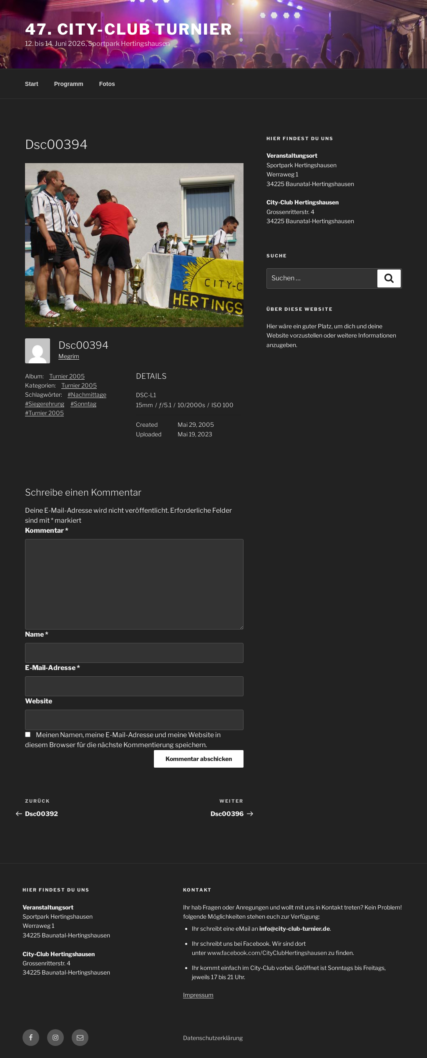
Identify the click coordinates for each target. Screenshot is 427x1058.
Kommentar (46, 530)
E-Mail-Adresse (52, 668)
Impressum (198, 994)
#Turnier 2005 (44, 412)
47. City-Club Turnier (128, 29)
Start (31, 84)
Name (36, 634)
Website (38, 701)
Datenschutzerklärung (213, 1037)
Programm (68, 84)
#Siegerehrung (44, 403)
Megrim (68, 356)
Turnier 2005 (67, 376)
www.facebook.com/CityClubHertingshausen (267, 952)
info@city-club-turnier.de (294, 928)
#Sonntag (83, 403)
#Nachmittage (87, 394)
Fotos (107, 84)
